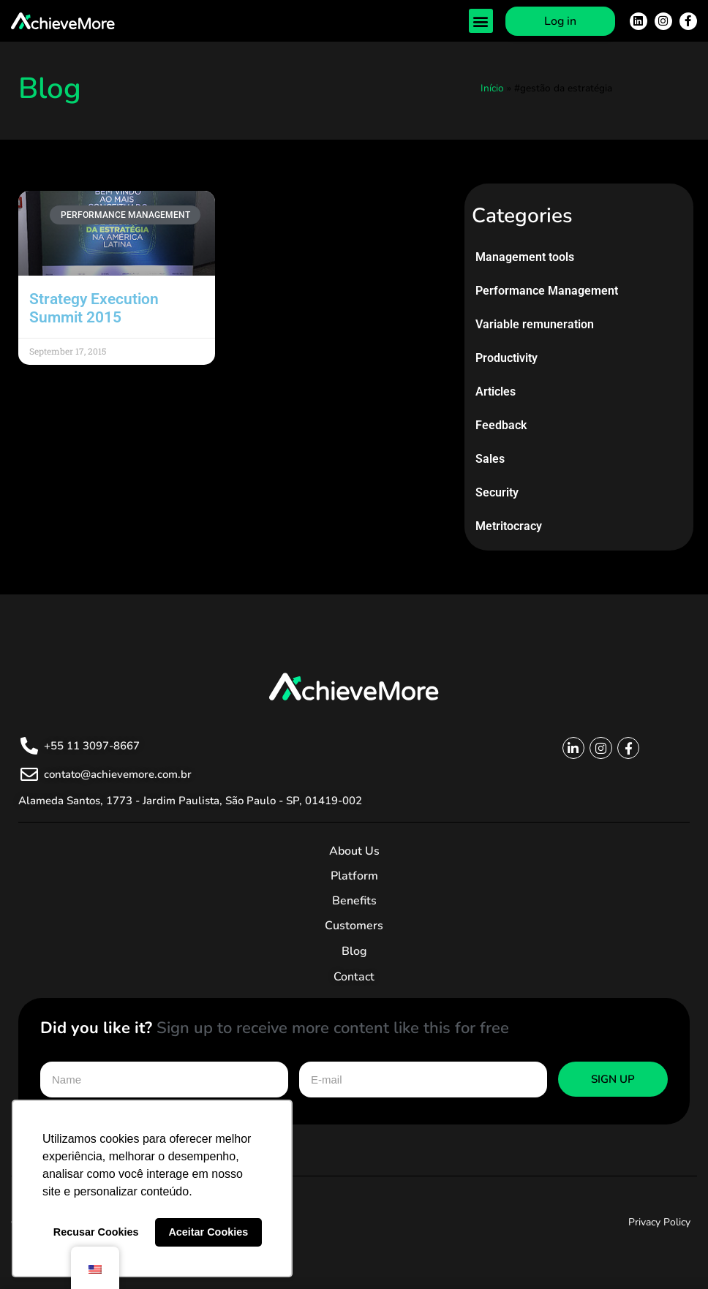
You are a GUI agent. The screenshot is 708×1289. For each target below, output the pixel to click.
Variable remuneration (534, 324)
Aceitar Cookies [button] (208, 1232)
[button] (481, 21)
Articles (495, 391)
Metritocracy (508, 526)
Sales (490, 459)
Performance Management (546, 291)
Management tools (524, 257)
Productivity (506, 358)
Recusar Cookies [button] (96, 1232)
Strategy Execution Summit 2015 (94, 308)
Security (497, 492)
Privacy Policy (659, 1222)
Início (492, 88)
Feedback (501, 425)
